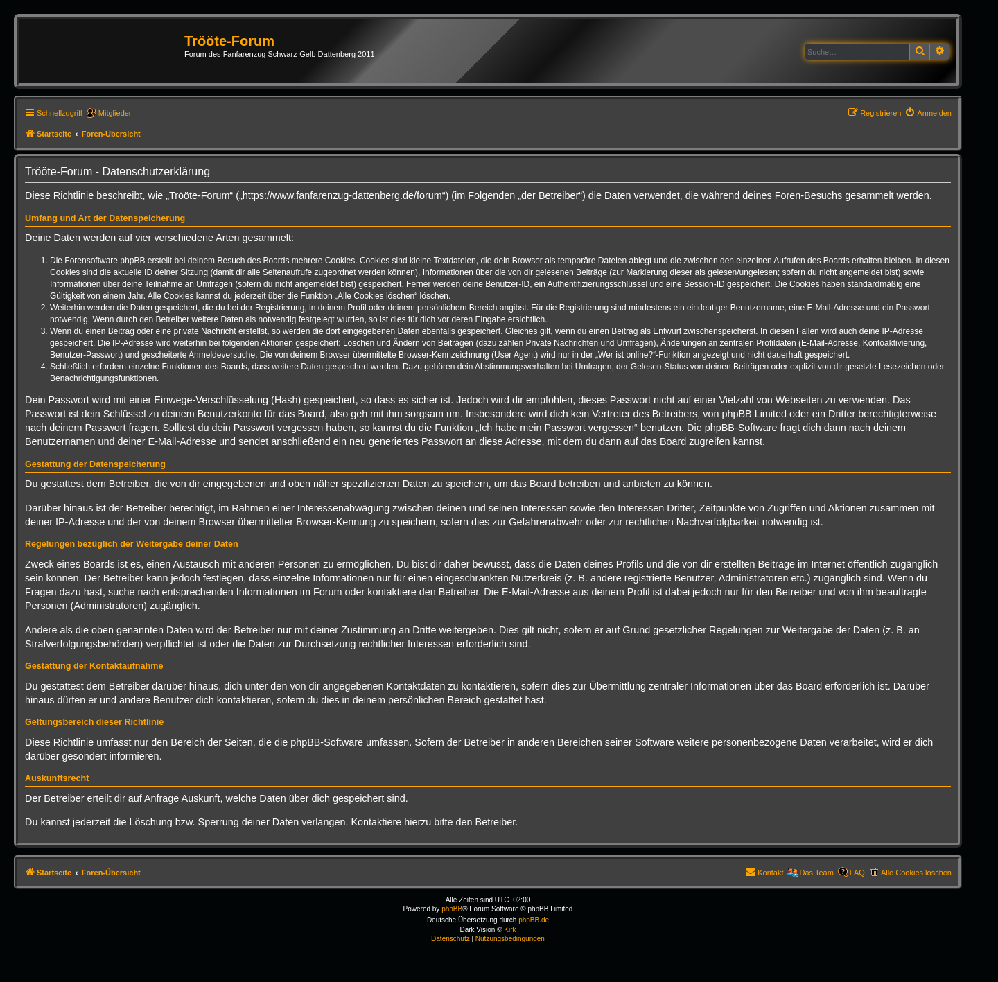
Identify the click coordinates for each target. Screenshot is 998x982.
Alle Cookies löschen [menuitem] (916, 872)
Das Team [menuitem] (817, 872)
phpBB (451, 909)
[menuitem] (928, 113)
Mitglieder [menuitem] (115, 113)
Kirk (510, 929)
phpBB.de (533, 920)
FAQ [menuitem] (857, 872)
